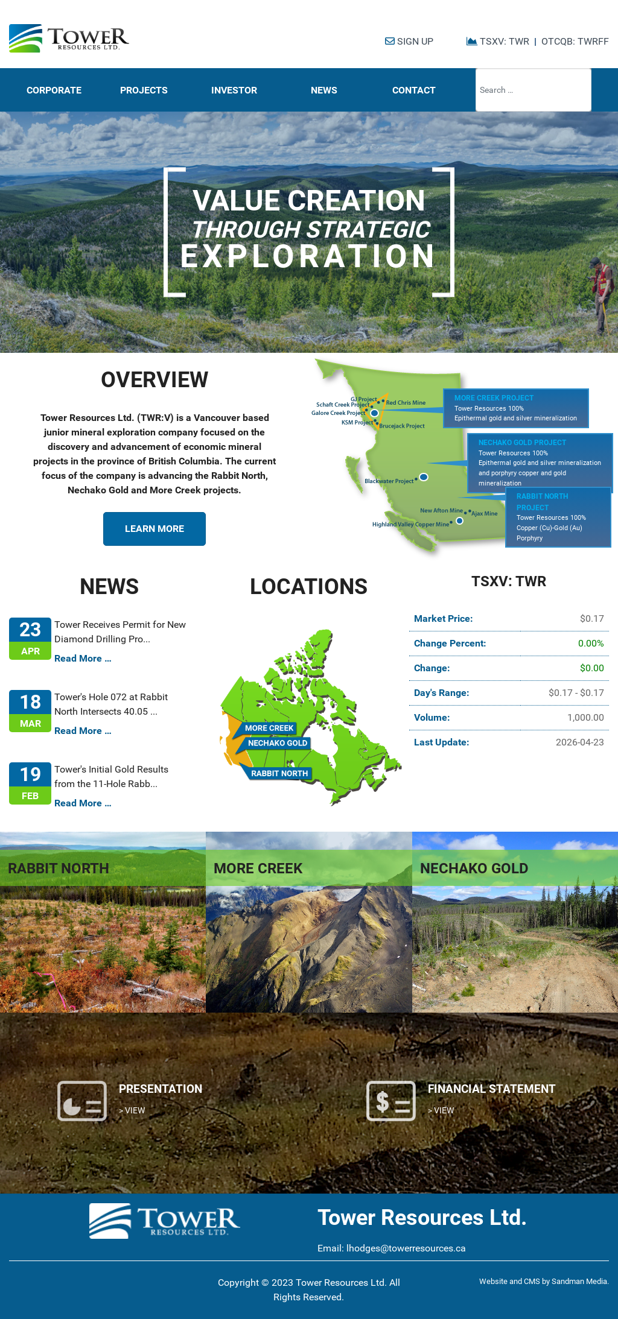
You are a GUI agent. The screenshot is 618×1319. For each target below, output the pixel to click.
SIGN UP (409, 41)
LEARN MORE (154, 528)
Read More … (83, 658)
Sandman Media (579, 1281)
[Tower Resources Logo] (69, 38)
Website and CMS (509, 1281)
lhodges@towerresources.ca (406, 1248)
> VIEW (132, 1110)
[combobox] (533, 90)
